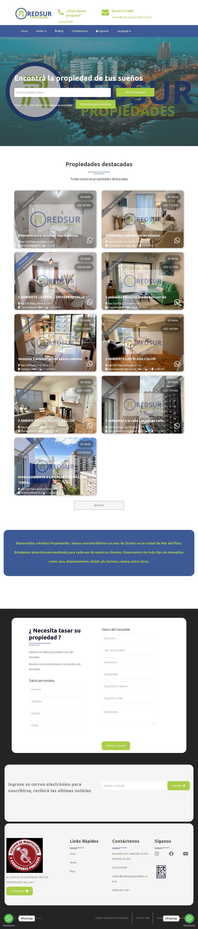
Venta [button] (40, 31)
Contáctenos (80, 31)
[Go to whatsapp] (8, 918)
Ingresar (102, 31)
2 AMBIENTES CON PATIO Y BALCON (46, 421)
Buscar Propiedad (135, 92)
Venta (73, 862)
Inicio (24, 31)
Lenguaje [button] (123, 31)
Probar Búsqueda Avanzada (95, 104)
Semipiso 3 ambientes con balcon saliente (50, 359)
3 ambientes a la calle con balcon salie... (135, 421)
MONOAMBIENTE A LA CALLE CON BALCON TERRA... (52, 479)
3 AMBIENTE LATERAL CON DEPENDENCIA (51, 297)
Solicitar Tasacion (116, 745)
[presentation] (129, 734)
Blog (59, 31)
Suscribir (178, 785)
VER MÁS (99, 505)
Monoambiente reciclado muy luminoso (48, 235)
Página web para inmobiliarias (112, 918)
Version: (142, 918)
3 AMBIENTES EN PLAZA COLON (130, 359)
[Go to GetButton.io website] (9, 925)
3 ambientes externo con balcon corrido (135, 297)
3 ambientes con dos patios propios (132, 235)
